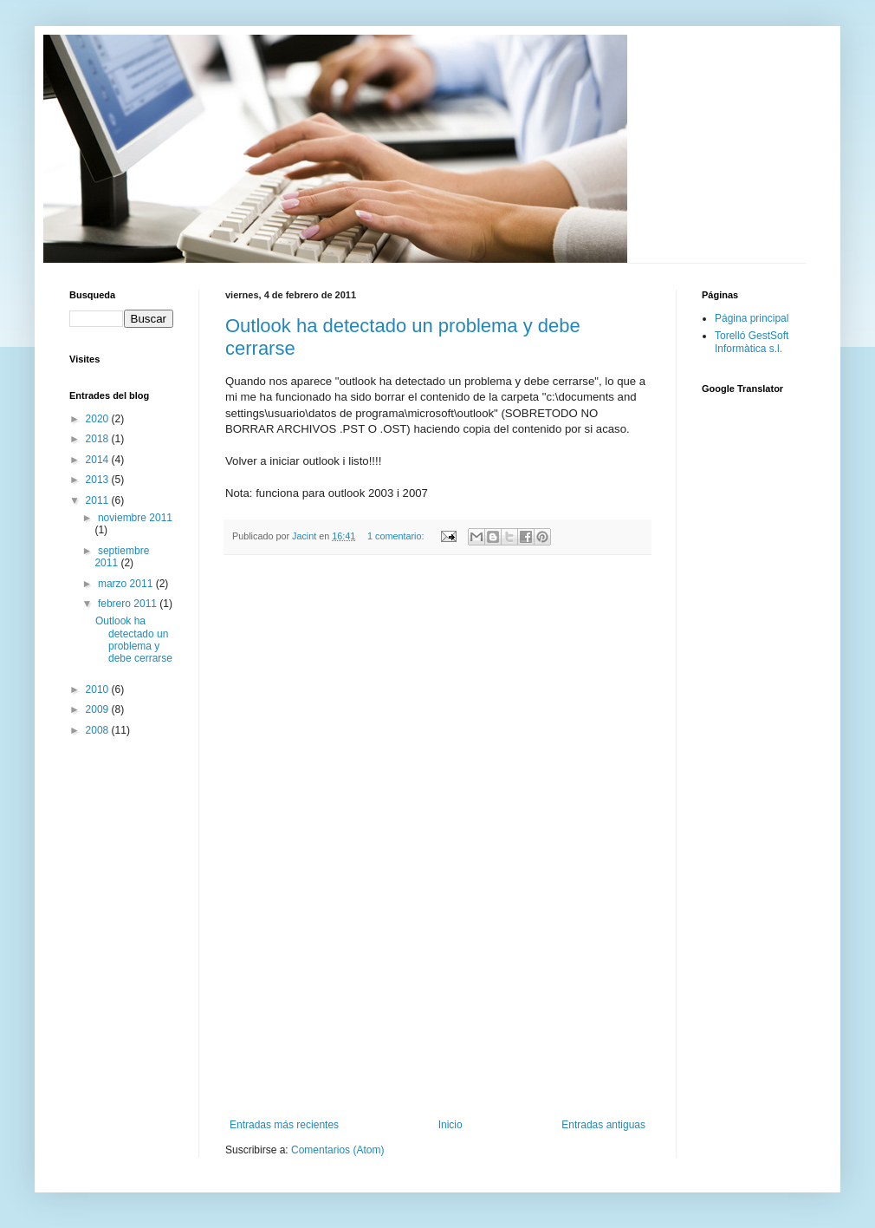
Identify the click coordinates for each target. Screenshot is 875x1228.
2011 (99, 500)
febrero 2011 (128, 604)
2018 (99, 439)
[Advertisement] (437, 837)
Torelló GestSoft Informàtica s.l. (751, 342)
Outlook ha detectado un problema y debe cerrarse (133, 639)
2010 (99, 689)
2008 (99, 730)
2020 (99, 419)
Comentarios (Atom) (337, 1150)
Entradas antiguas (603, 1125)
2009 (99, 709)
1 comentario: (396, 536)
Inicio (450, 1125)
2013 (99, 480)
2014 (99, 460)
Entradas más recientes (284, 1125)
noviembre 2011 (135, 518)
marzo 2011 (127, 584)
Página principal (751, 318)
